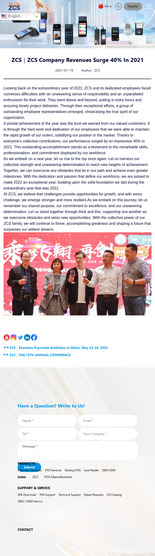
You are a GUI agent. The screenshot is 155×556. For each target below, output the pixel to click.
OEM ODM (108, 475)
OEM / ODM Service (30, 506)
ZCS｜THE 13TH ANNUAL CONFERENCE (37, 355)
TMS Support (47, 499)
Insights (42, 42)
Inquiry (133, 6)
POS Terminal (53, 475)
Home (25, 42)
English (10, 16)
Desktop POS (73, 475)
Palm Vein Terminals (30, 475)
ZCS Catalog (114, 499)
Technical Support (70, 499)
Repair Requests (93, 499)
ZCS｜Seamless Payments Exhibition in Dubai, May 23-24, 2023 (56, 347)
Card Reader (91, 475)
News (56, 42)
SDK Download (27, 499)
